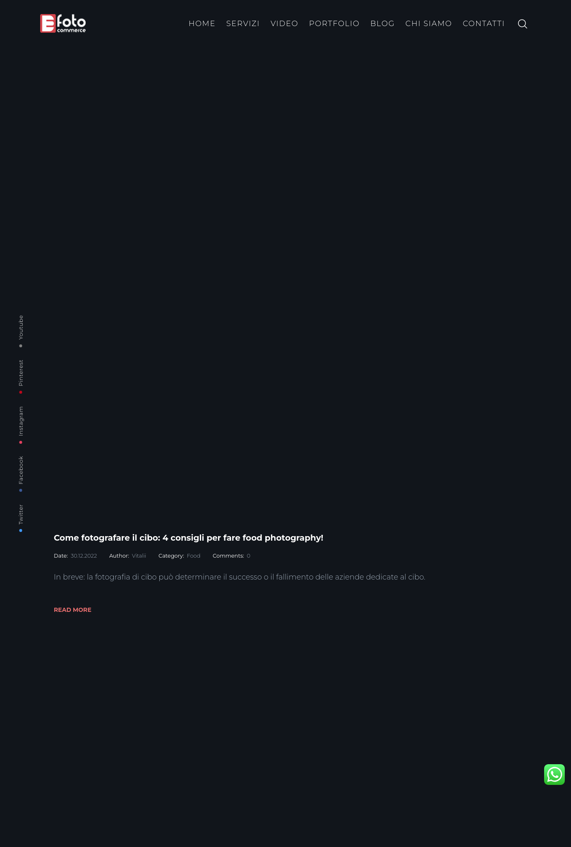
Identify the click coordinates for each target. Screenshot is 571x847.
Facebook (20, 470)
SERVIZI (243, 23)
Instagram (20, 421)
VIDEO (284, 23)
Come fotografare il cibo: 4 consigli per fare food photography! (188, 538)
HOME (202, 23)
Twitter (20, 514)
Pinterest (20, 372)
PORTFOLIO (334, 23)
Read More (72, 610)
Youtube (20, 327)
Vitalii (139, 555)
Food (194, 555)
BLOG (382, 23)
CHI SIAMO (428, 23)
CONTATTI (484, 23)
